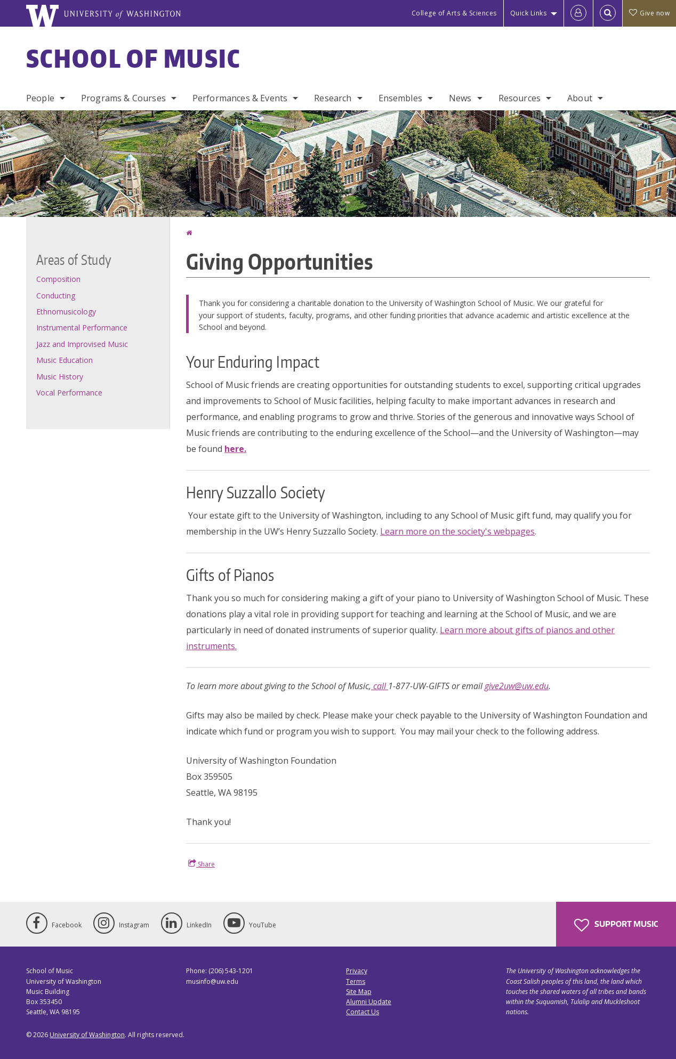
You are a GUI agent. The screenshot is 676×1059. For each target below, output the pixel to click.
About (579, 98)
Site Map (359, 991)
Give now (649, 13)
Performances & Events (239, 98)
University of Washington (87, 1034)
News (460, 98)
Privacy (356, 970)
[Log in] (578, 13)
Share (201, 864)
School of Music (133, 58)
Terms (355, 981)
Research (332, 98)
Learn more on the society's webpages (457, 531)
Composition (58, 279)
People (40, 98)
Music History (59, 376)
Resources (519, 98)
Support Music (616, 925)
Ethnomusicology (66, 311)
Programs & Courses (123, 98)
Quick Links (528, 13)
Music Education (64, 360)
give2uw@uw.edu (517, 686)
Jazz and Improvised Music (82, 344)
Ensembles (400, 98)
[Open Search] (607, 13)
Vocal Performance (69, 392)
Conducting (55, 295)
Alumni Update (368, 1001)
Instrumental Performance (81, 327)
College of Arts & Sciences (454, 13)
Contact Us (362, 1011)
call (379, 686)
